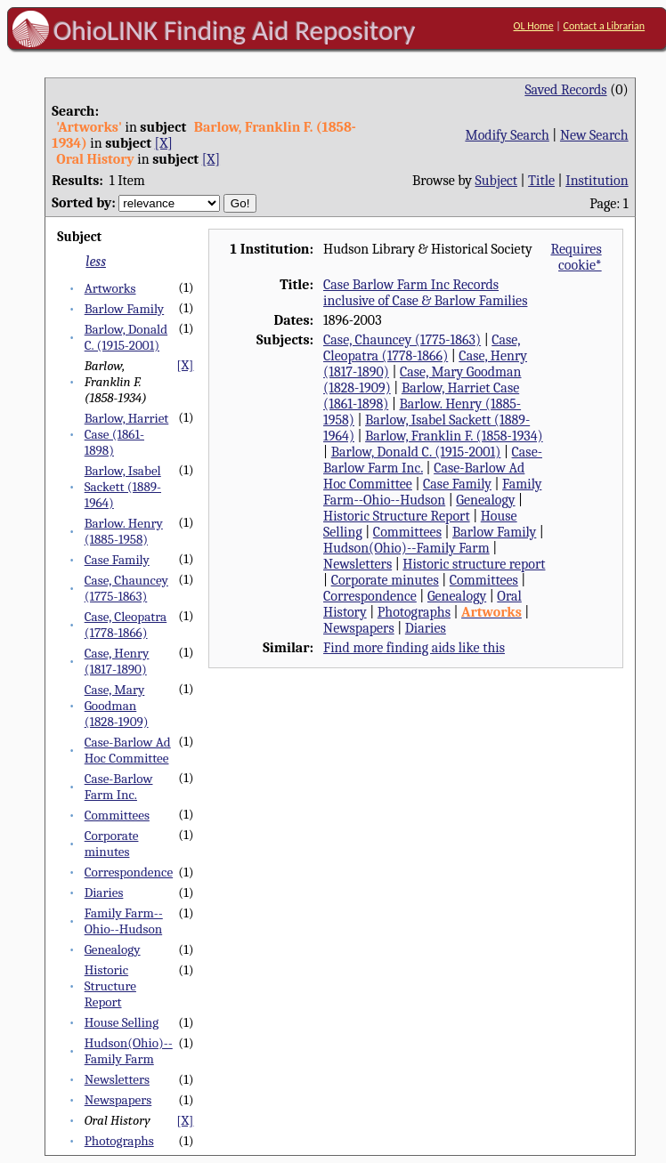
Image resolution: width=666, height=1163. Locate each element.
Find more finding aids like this (414, 648)
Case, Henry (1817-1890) (117, 661)
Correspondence (129, 872)
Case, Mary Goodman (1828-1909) (117, 706)
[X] (164, 143)
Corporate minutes (112, 844)
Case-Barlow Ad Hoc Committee (128, 750)
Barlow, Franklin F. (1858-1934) (454, 436)
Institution (597, 181)
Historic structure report (473, 564)
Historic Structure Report (110, 986)
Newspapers (118, 1100)
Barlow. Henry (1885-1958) (124, 531)
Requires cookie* (575, 257)
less (95, 262)
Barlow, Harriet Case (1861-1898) (127, 434)
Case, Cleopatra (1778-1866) (126, 625)
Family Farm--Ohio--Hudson (124, 921)
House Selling (122, 1022)
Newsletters (117, 1079)
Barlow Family (125, 309)
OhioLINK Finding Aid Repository (234, 30)
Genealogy (113, 949)
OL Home (534, 26)
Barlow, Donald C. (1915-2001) (126, 337)
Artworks (110, 288)
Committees (117, 815)
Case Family (117, 560)
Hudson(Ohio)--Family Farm (129, 1051)
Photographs (119, 1141)
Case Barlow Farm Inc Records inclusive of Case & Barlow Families (425, 293)
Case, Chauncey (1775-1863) (126, 588)
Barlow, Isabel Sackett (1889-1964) (123, 487)
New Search (594, 135)
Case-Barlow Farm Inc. (119, 787)
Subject (496, 181)
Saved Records (565, 90)
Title (541, 181)
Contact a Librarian (605, 26)
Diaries (104, 892)
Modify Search (506, 135)
